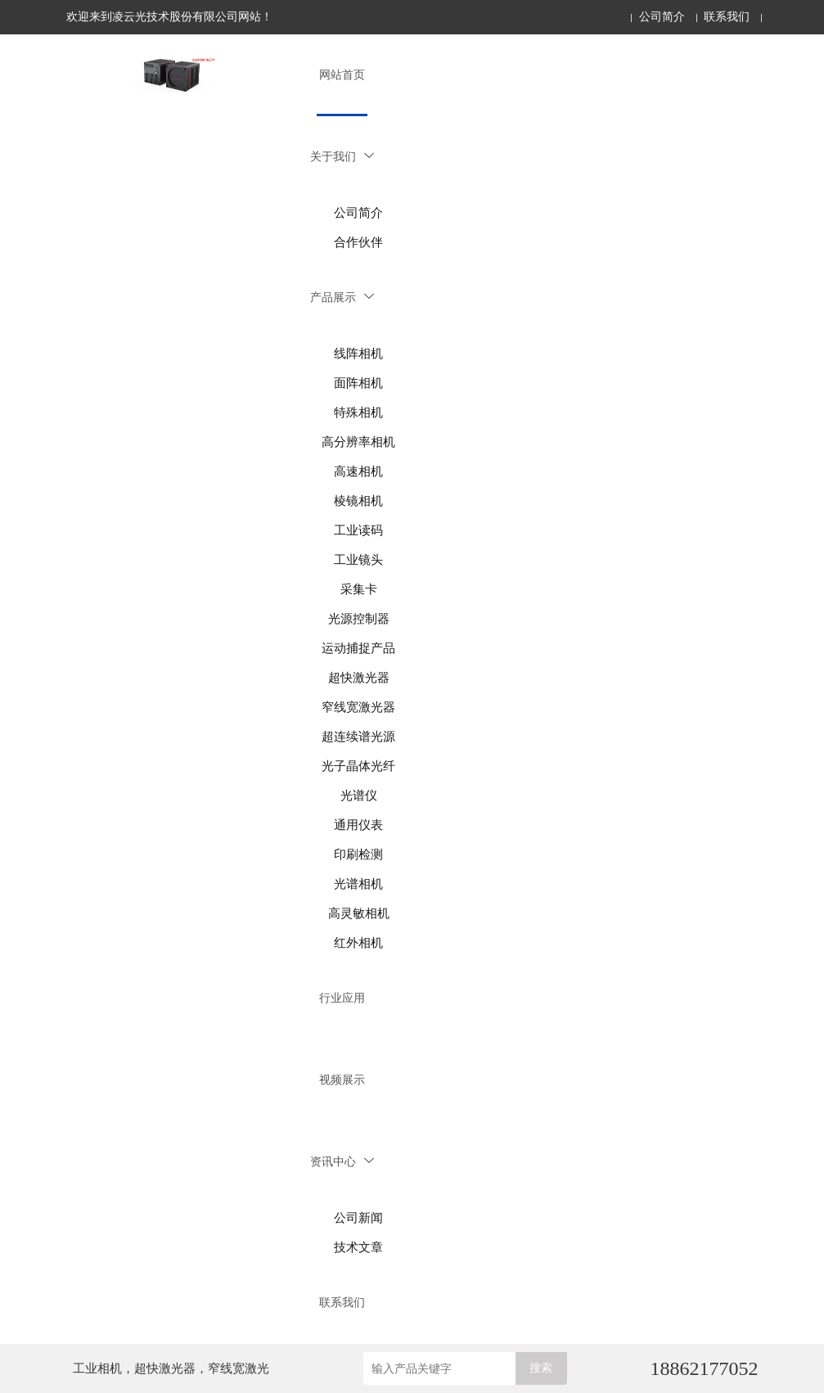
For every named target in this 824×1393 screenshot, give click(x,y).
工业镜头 (358, 559)
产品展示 (342, 297)
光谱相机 (358, 883)
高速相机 (358, 471)
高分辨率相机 (358, 442)
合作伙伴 (358, 242)
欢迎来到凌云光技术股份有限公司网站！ (169, 17)
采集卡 (358, 589)
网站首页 (342, 75)
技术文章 (358, 1247)
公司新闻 (358, 1217)
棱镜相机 (358, 500)
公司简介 (662, 16)
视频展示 (342, 1080)
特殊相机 (358, 412)
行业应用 (342, 998)
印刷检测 (358, 854)
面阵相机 (358, 383)
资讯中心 (342, 1162)
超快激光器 (358, 677)
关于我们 (342, 157)
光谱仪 (358, 795)
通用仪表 (358, 825)
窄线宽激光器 (358, 707)
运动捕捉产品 (358, 648)
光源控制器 (358, 618)
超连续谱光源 (358, 736)
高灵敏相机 (358, 913)
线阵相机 (358, 353)
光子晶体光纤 (358, 766)
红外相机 (358, 942)
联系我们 (727, 16)
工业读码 (358, 530)
